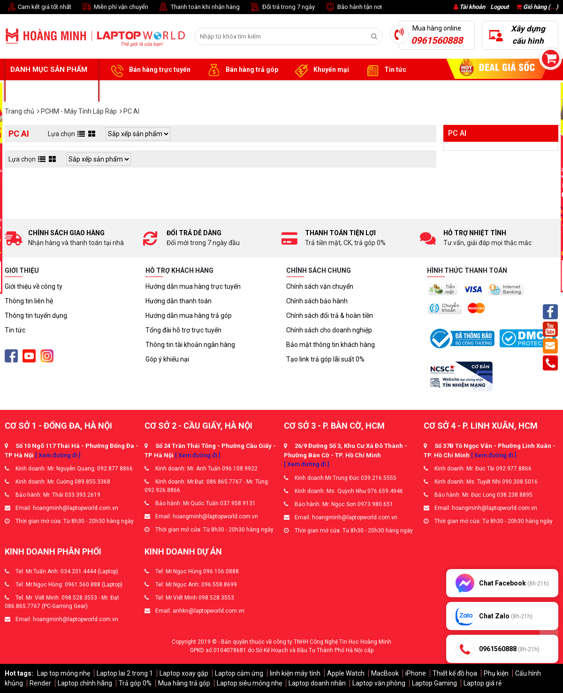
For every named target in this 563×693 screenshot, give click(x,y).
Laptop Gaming (434, 683)
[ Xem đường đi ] (57, 455)
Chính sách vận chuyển (319, 286)
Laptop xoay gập (184, 673)
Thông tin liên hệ (29, 301)
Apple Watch (346, 673)
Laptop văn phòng (378, 683)
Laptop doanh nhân (317, 683)
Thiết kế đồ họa (455, 673)
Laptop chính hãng (85, 683)
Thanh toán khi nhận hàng (199, 7)
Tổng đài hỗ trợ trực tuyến (183, 330)
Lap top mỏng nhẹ (63, 673)
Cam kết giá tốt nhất (38, 7)
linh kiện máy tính (295, 673)
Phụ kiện (496, 673)
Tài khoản (472, 6)
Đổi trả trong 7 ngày (282, 7)
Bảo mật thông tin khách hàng (330, 344)
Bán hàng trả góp (241, 70)
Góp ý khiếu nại (167, 359)
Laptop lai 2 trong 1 (125, 673)
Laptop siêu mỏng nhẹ (249, 683)
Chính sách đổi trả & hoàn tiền (329, 315)
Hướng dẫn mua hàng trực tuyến (193, 286)
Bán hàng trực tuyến (149, 70)
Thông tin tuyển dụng (36, 315)
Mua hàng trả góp (184, 683)
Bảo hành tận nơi (353, 7)
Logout (499, 6)
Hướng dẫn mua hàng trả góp (188, 315)
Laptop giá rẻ (483, 683)
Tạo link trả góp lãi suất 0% (325, 359)
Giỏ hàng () (537, 6)
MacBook (385, 673)
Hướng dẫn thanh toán (178, 301)
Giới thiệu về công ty (33, 286)
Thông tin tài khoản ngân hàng (190, 344)
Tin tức (384, 70)
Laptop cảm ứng (239, 673)
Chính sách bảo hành (317, 301)
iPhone (415, 673)
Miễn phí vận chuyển (114, 7)
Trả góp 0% (135, 683)
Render (40, 683)
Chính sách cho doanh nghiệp (329, 330)
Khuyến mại (320, 70)
